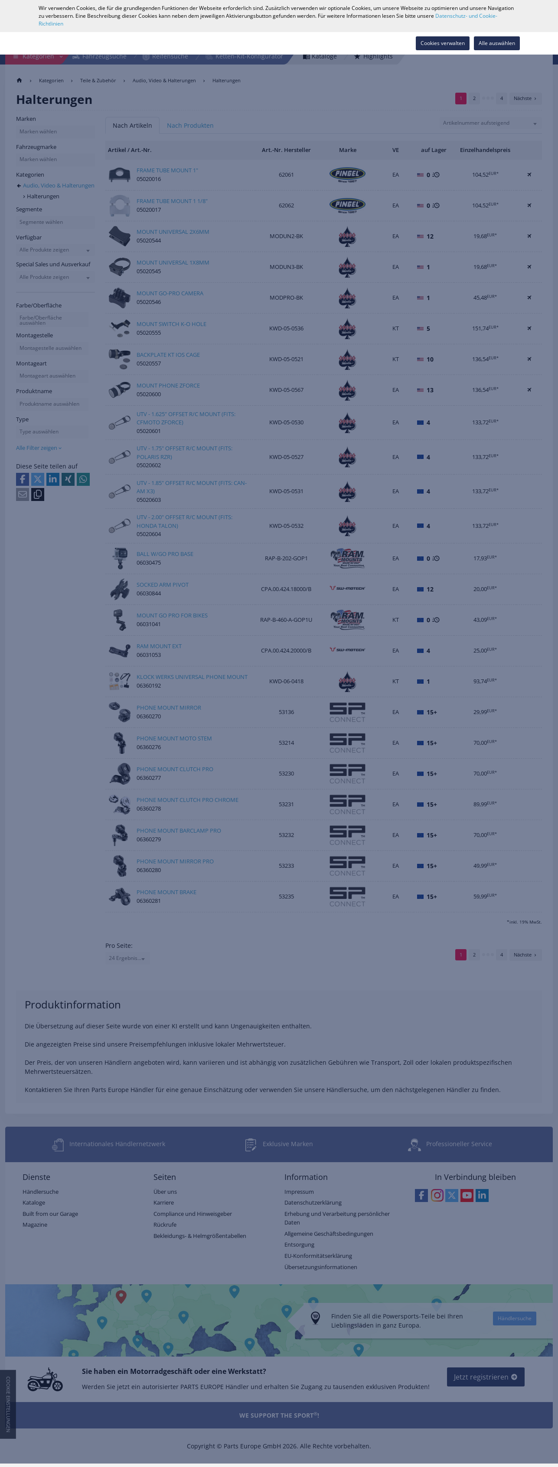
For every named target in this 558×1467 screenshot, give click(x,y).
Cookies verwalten (443, 43)
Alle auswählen (497, 43)
